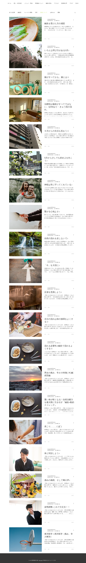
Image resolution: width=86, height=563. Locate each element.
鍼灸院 (19, 12)
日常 (36, 12)
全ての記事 (12, 12)
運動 (59, 12)
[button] (75, 12)
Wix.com (41, 560)
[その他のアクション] (74, 20)
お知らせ (52, 12)
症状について (43, 12)
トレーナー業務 (28, 12)
